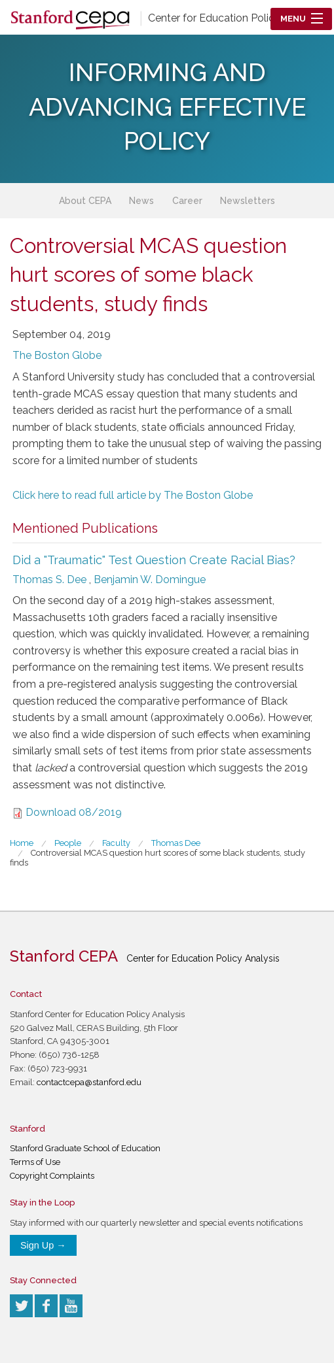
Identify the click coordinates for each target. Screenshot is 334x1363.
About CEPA (85, 200)
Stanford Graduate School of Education (85, 1148)
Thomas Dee (175, 843)
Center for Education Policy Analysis (235, 18)
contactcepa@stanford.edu (89, 1082)
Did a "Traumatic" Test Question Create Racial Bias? (153, 560)
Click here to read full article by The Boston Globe (132, 495)
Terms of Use (35, 1162)
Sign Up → (43, 1245)
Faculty (116, 843)
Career (187, 200)
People (67, 843)
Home (21, 843)
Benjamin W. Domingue (150, 579)
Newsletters (247, 200)
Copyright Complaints (52, 1176)
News (141, 200)
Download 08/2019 (74, 812)
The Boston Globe (57, 355)
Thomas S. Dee (49, 579)
